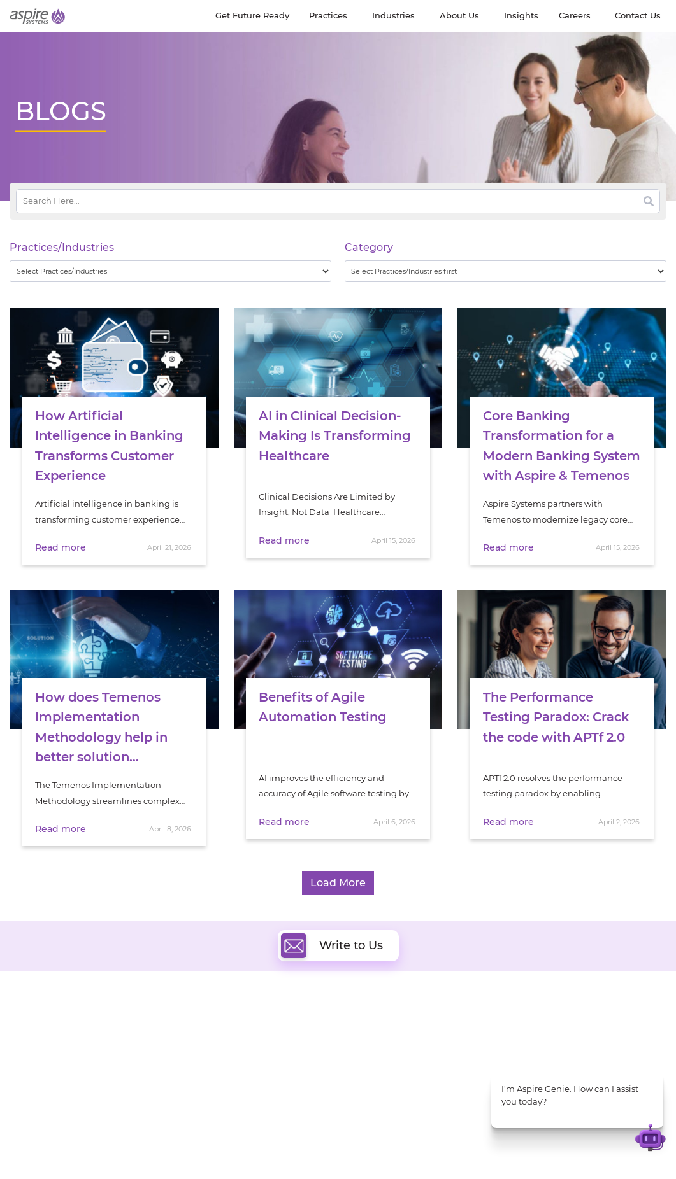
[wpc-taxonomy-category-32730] (505, 271)
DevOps (363, 1029)
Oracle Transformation (393, 1087)
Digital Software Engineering (237, 1014)
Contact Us (455, 1146)
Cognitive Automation (224, 1073)
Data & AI (197, 1043)
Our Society (34, 1061)
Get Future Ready (131, 1031)
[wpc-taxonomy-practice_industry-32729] (170, 271)
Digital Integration (385, 1043)
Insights (111, 1017)
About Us (29, 1017)
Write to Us (332, 932)
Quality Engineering (219, 1029)
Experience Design (385, 1073)
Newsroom (32, 1046)
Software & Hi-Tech (555, 1015)
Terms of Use (134, 1159)
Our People (118, 1046)
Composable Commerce (397, 1058)
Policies (111, 1061)
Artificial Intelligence (221, 1058)
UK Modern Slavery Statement (285, 1146)
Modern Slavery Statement (162, 1146)
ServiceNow (202, 1102)
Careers (25, 1031)
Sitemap (251, 1159)
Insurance (536, 1056)
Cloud (359, 1014)
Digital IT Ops (206, 1087)
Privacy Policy (197, 1159)
